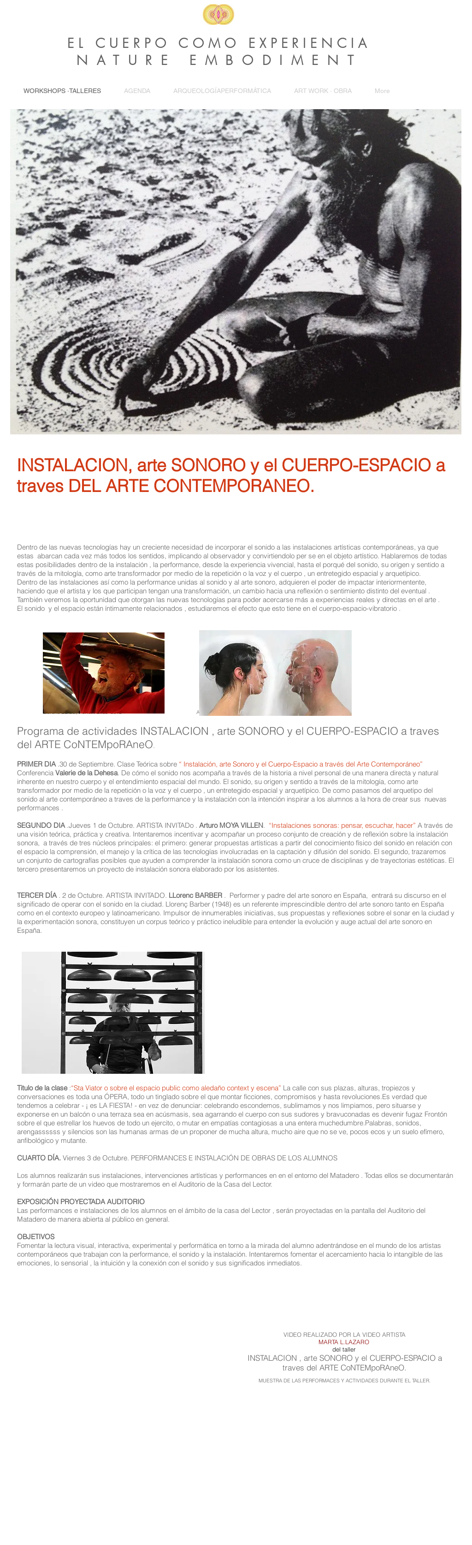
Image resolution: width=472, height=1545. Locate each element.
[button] (323, 90)
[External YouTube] (125, 1363)
